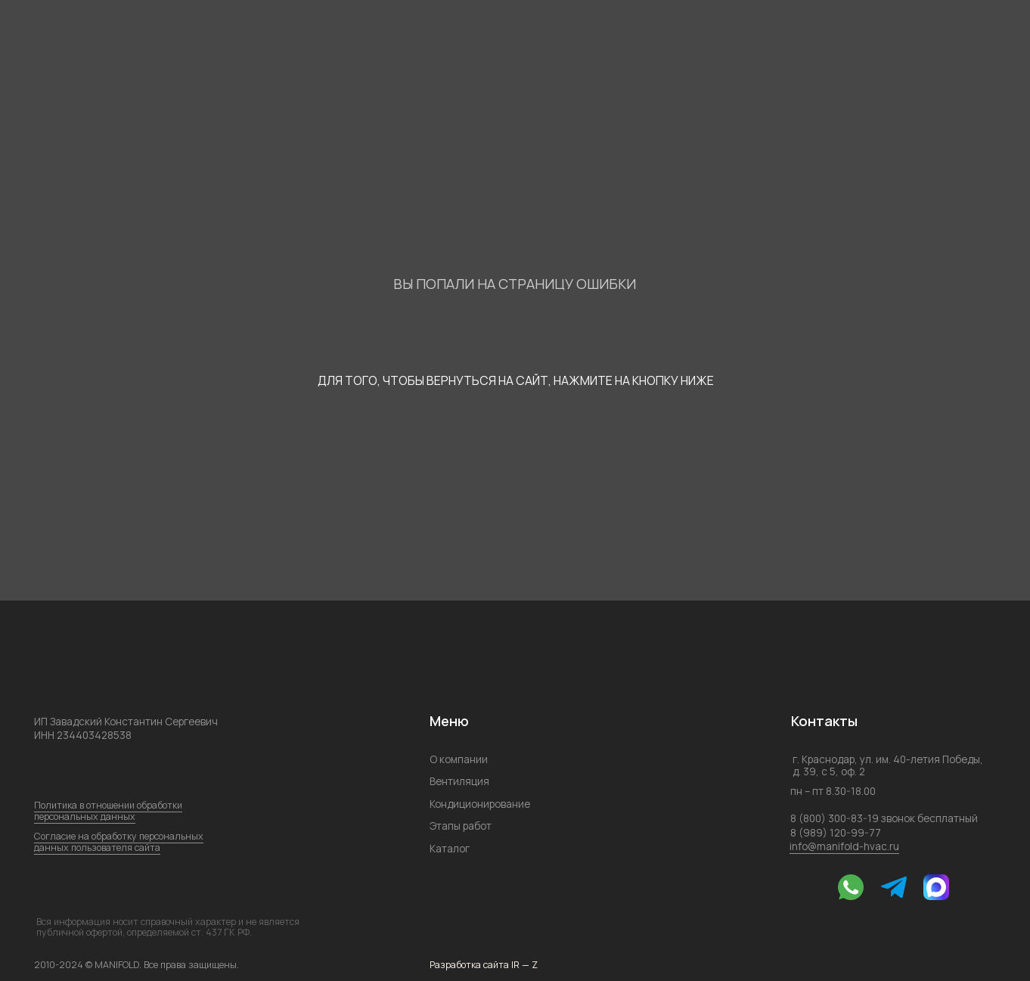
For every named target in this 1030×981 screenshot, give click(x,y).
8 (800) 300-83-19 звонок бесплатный (884, 818)
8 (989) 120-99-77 (835, 832)
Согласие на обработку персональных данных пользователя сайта (118, 842)
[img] (805, 887)
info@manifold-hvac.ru (844, 846)
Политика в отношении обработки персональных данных (108, 811)
